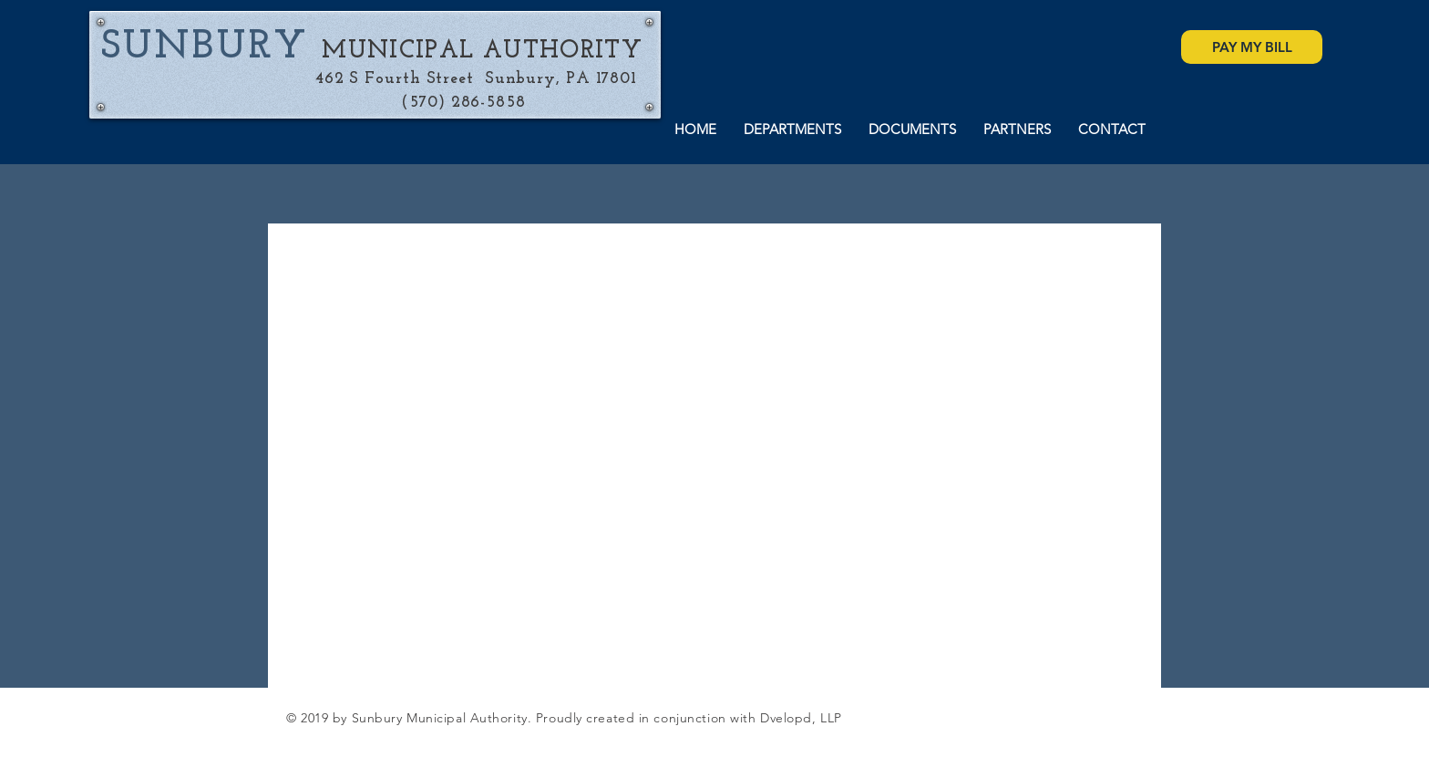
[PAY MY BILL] (1251, 47)
